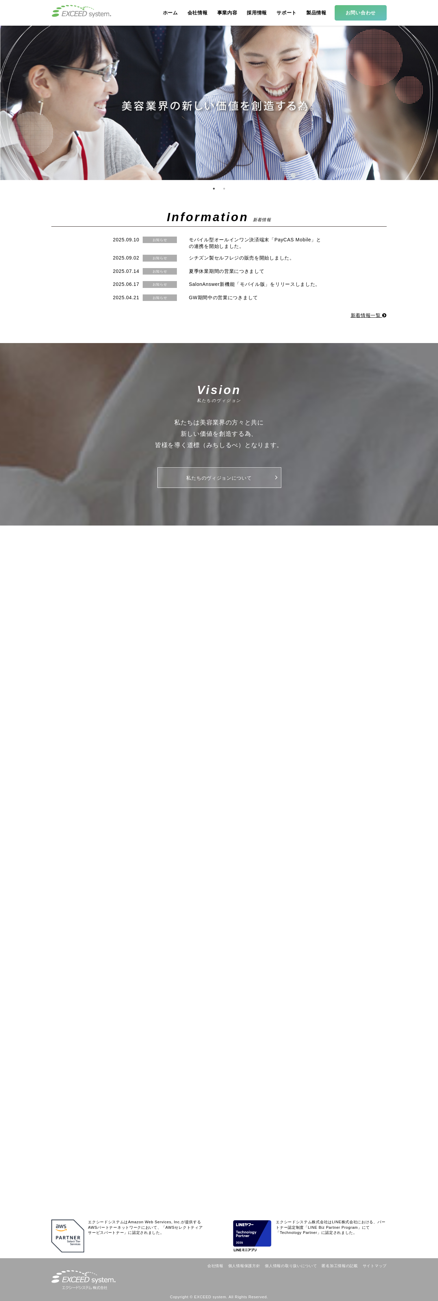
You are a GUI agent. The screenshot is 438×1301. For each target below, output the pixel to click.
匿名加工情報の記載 (340, 1266)
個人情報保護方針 (244, 1266)
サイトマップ (375, 1266)
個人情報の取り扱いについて (291, 1266)
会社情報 (215, 1266)
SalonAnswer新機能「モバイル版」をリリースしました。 (254, 284)
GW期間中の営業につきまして (223, 297)
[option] (219, 102)
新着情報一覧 (369, 315)
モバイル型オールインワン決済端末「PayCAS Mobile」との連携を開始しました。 (255, 243)
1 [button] (213, 188)
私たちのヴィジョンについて (232, 477)
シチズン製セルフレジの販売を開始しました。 (242, 258)
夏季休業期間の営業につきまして (227, 271)
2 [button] (224, 188)
